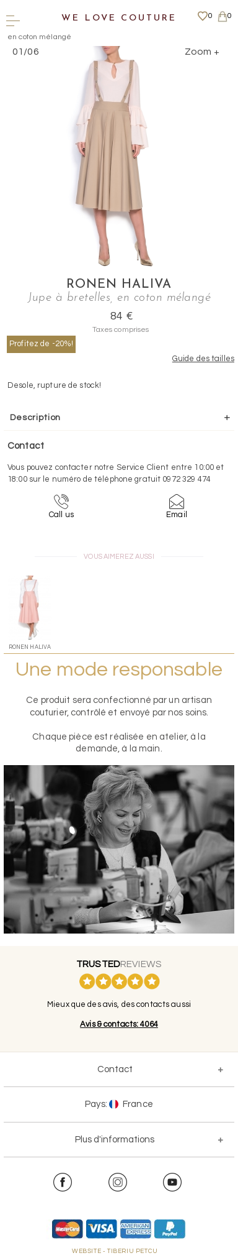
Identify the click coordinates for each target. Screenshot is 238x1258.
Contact (115, 1069)
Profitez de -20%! (41, 343)
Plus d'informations (114, 1139)
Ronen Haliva (119, 284)
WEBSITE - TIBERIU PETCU (115, 1251)
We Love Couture (118, 18)
